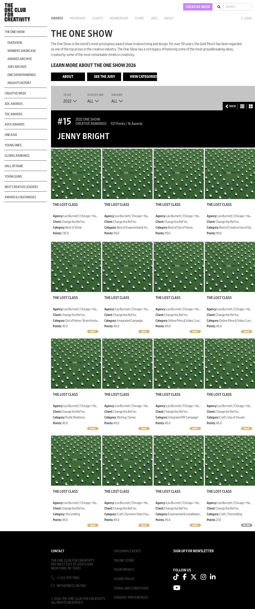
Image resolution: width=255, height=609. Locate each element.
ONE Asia (11, 135)
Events (97, 18)
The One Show (15, 32)
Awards (57, 18)
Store (139, 18)
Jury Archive (17, 66)
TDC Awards (14, 114)
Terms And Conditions (131, 588)
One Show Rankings (21, 75)
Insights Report (19, 83)
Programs (77, 18)
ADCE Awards (14, 124)
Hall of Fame (14, 166)
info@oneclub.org (71, 586)
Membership (119, 18)
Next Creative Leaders (21, 187)
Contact (57, 551)
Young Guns (13, 176)
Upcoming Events (127, 551)
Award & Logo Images (20, 197)
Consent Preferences (131, 597)
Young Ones (13, 145)
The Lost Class (65, 205)
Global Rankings (17, 155)
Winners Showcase (21, 51)
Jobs (154, 18)
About (169, 18)
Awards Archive (19, 59)
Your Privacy (124, 569)
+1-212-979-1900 (68, 578)
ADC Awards (14, 103)
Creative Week (15, 93)
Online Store (124, 560)
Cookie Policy (124, 579)
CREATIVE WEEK (198, 7)
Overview (14, 42)
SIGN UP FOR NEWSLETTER (193, 551)
